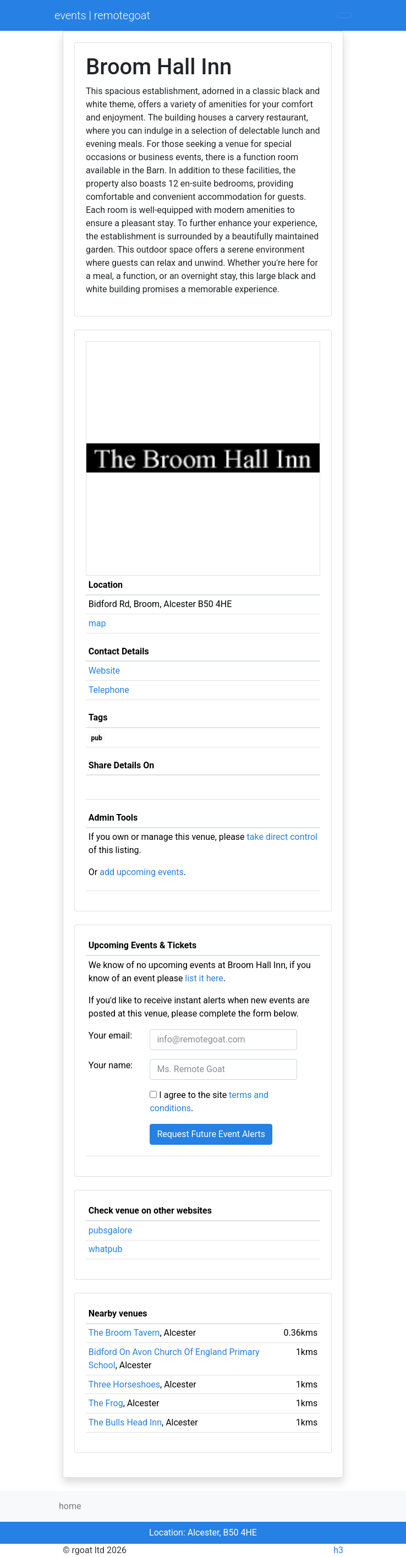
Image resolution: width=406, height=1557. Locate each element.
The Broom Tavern (124, 1332)
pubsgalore (111, 1230)
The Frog (106, 1403)
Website (104, 670)
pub (96, 738)
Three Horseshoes (124, 1384)
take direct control (282, 837)
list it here (204, 978)
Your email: (110, 1035)
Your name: (111, 1065)
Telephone (109, 690)
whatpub (106, 1249)
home (70, 1506)
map (97, 623)
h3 (338, 1550)
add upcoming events (142, 872)
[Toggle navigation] (344, 15)
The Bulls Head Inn (125, 1422)
